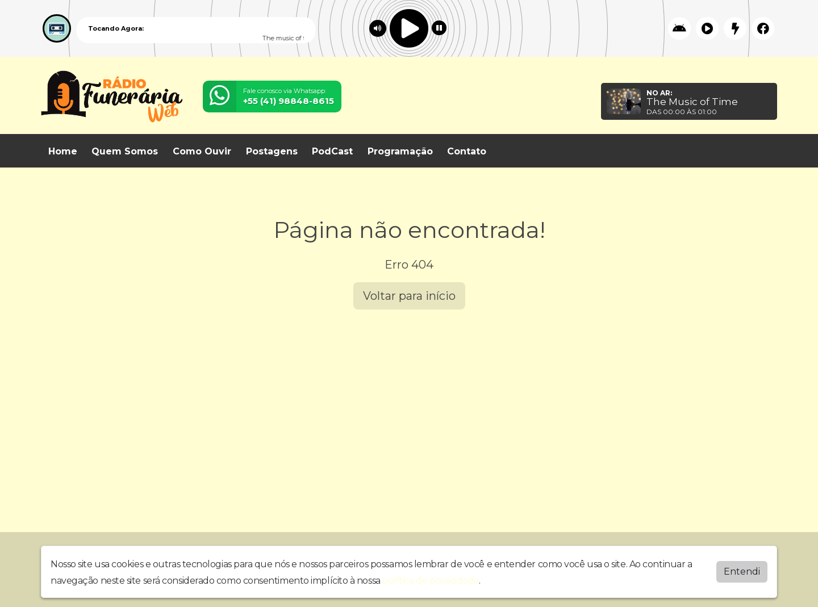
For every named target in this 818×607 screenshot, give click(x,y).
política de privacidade (430, 579)
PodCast (332, 151)
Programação (400, 151)
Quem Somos (124, 151)
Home (62, 151)
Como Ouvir (202, 151)
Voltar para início (409, 296)
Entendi (742, 570)
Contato (466, 151)
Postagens (272, 151)
